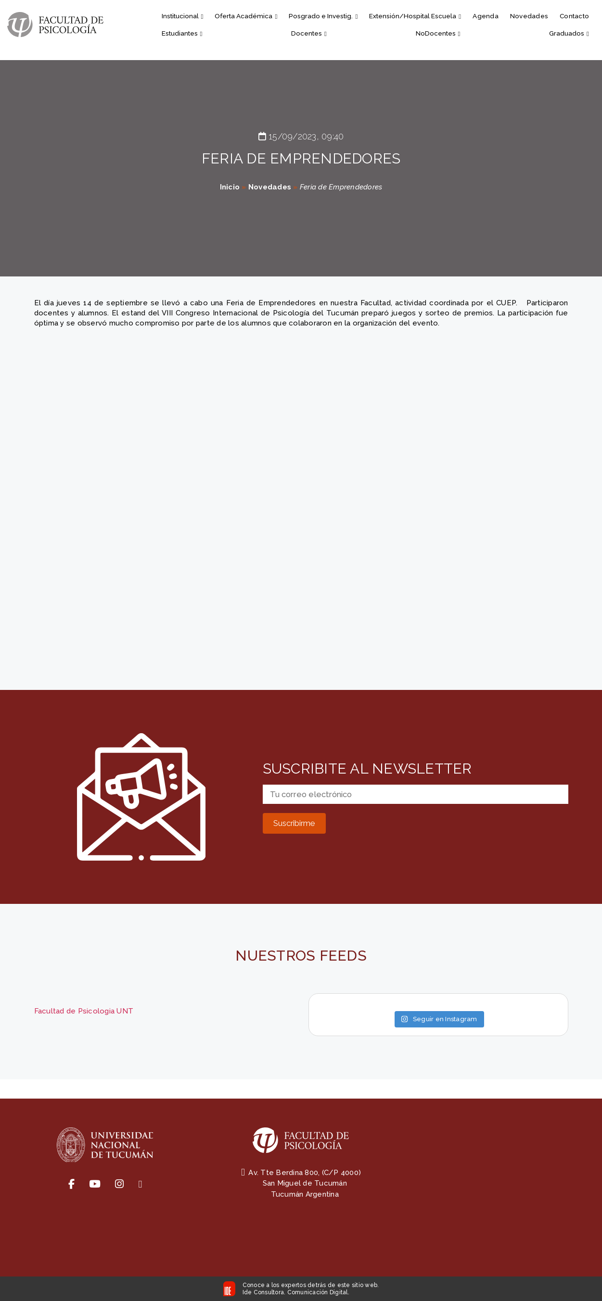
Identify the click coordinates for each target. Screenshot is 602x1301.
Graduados (569, 33)
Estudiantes (182, 33)
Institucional (183, 16)
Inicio (230, 187)
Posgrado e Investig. (323, 16)
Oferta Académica (246, 16)
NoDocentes (438, 33)
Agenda (486, 16)
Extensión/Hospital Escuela (415, 16)
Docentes (309, 33)
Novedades (529, 16)
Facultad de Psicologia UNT (84, 1011)
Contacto (574, 16)
